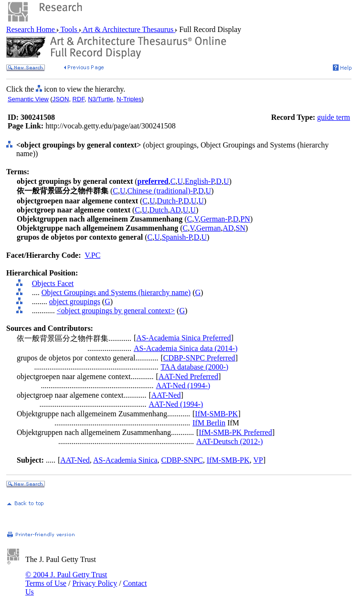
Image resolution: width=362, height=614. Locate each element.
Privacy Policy (94, 583)
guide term (333, 117)
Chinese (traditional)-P (162, 191)
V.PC (92, 255)
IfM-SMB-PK (216, 414)
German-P (216, 219)
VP (258, 460)
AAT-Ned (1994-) (183, 385)
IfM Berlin (208, 423)
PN (245, 219)
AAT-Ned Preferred (188, 376)
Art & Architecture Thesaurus (128, 29)
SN (240, 228)
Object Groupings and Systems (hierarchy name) (116, 292)
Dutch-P (169, 201)
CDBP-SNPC (182, 460)
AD (175, 210)
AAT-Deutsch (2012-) (229, 441)
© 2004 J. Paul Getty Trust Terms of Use (66, 579)
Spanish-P (177, 237)
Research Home (31, 29)
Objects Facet (53, 283)
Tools (69, 29)
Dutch (158, 210)
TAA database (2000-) (194, 367)
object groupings (74, 301)
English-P (199, 181)
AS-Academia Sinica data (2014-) (185, 348)
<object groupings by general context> (116, 311)
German (208, 228)
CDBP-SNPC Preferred (199, 358)
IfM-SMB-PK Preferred (235, 432)
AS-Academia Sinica (125, 460)
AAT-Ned (166, 395)
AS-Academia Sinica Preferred (183, 338)
